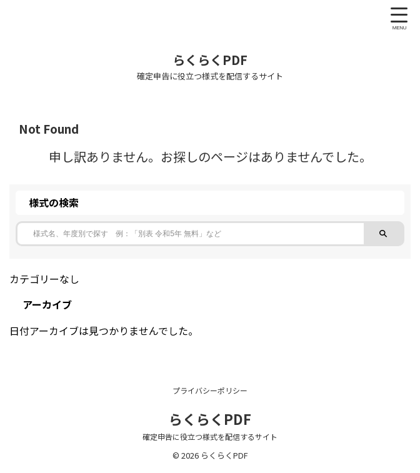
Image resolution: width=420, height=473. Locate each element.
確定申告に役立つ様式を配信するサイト (210, 436)
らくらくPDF (210, 60)
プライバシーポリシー (210, 390)
